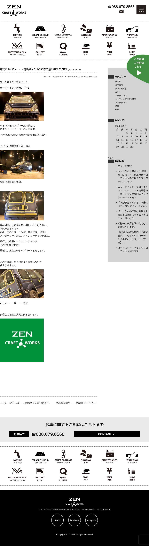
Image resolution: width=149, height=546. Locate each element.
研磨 (117, 110)
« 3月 (110, 157)
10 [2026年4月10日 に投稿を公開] (136, 136)
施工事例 (119, 85)
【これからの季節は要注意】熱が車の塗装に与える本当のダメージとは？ (133, 214)
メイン (4, 403)
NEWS (118, 82)
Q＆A (117, 92)
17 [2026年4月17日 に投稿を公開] (136, 140)
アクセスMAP (125, 166)
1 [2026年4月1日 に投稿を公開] (127, 133)
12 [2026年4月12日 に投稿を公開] (145, 136)
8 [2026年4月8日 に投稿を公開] (127, 136)
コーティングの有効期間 (125, 99)
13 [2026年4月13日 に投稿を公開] (117, 140)
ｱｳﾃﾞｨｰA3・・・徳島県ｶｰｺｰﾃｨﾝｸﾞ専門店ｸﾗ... (30, 403)
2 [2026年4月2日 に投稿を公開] (131, 133)
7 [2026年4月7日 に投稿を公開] (122, 136)
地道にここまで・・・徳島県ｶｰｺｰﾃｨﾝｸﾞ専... (75, 403)
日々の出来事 (121, 89)
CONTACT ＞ (106, 434)
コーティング (121, 96)
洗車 (117, 106)
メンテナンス (121, 103)
